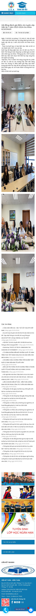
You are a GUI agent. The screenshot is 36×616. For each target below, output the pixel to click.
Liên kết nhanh (7, 562)
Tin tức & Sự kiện (23, 32)
